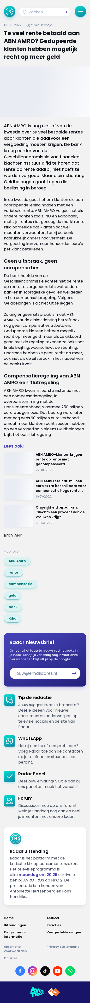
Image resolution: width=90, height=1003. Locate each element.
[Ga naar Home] (9, 11)
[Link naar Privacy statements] (66, 949)
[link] (17, 561)
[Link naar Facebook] (20, 971)
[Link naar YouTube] (57, 971)
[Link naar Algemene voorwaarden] (24, 949)
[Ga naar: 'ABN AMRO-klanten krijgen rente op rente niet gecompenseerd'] (45, 463)
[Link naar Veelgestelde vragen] (66, 934)
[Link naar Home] (24, 918)
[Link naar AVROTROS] (37, 992)
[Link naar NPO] (54, 992)
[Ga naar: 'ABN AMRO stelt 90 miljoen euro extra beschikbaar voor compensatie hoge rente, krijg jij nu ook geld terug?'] (45, 489)
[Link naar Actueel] (66, 918)
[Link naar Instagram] (32, 971)
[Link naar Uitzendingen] (24, 925)
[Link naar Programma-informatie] (24, 934)
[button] (65, 12)
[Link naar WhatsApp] (70, 971)
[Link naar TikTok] (45, 971)
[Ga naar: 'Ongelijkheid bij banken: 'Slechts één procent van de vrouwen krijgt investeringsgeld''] (45, 516)
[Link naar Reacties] (66, 925)
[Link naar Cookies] (45, 958)
